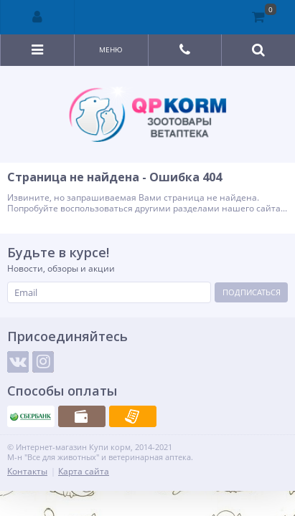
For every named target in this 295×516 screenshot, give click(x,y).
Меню (111, 49)
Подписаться (252, 292)
